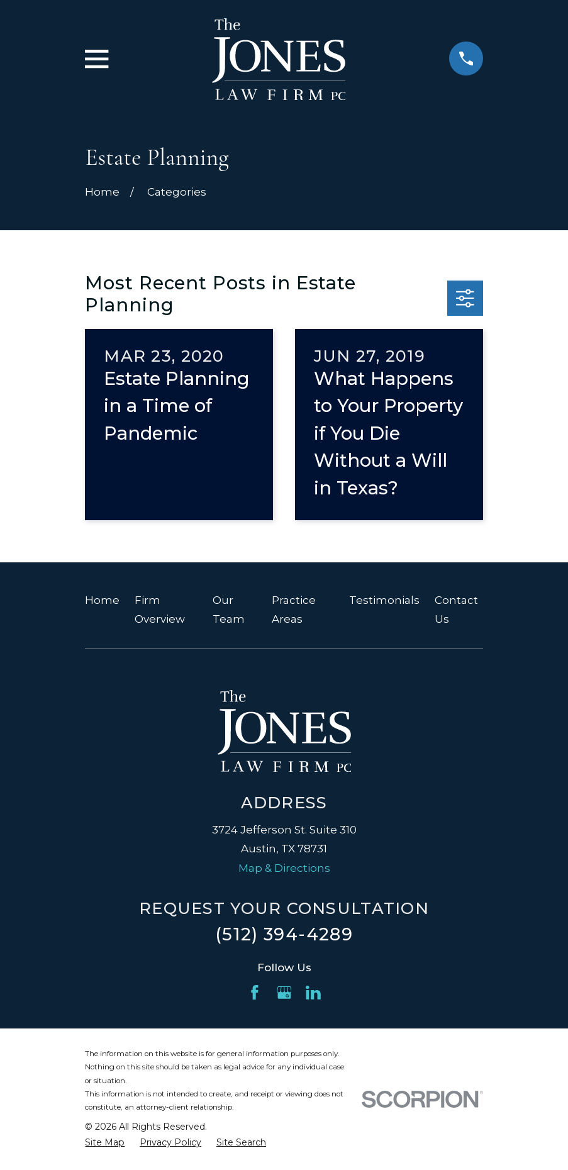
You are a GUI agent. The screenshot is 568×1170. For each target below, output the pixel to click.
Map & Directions (284, 868)
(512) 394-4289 (284, 934)
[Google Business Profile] (284, 992)
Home (102, 600)
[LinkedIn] (313, 992)
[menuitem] (105, 1143)
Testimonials (384, 600)
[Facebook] (254, 992)
